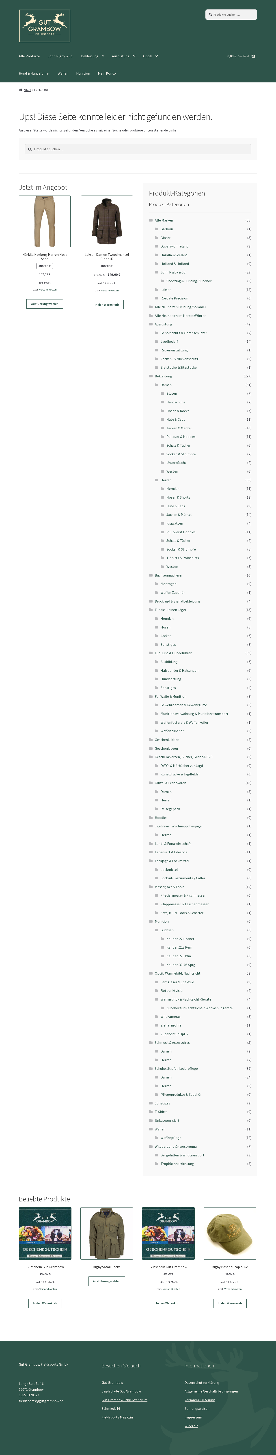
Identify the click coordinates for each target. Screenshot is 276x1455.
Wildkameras (171, 1016)
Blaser (165, 237)
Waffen (63, 73)
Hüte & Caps (175, 419)
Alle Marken (164, 220)
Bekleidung (89, 56)
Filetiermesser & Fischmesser (183, 895)
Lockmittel (169, 869)
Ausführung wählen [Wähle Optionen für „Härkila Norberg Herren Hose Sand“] (44, 304)
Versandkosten (48, 289)
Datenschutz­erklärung (202, 1382)
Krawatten (174, 523)
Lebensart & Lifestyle (171, 852)
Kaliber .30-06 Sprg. (181, 964)
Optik (147, 56)
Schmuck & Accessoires (172, 1042)
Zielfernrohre (171, 1025)
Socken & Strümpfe (181, 454)
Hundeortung (171, 679)
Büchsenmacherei (168, 575)
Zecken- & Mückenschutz (179, 359)
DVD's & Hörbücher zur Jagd (182, 765)
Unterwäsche (176, 462)
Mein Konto (107, 73)
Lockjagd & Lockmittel (172, 861)
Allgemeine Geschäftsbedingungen (211, 1391)
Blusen (171, 393)
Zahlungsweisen (197, 1408)
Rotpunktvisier (172, 990)
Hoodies (161, 817)
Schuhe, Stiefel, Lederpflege (176, 1068)
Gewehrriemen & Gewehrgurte (184, 705)
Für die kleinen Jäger (170, 609)
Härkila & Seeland (174, 255)
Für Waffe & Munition (170, 696)
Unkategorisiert (167, 1120)
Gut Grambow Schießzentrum (124, 1400)
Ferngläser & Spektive (177, 982)
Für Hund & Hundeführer (173, 653)
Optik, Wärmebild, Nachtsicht (178, 973)
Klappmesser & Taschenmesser (185, 904)
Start (27, 90)
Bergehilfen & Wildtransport (183, 1155)
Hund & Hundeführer (34, 73)
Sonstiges (168, 644)
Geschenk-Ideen (167, 739)
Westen (172, 471)
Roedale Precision (174, 298)
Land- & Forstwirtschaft (173, 843)
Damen (166, 385)
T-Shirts (161, 1111)
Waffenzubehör (172, 731)
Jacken (166, 635)
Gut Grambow (112, 1382)
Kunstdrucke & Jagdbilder (180, 774)
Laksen (166, 289)
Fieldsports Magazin (117, 1417)
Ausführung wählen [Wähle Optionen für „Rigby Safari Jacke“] (106, 1281)
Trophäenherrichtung (177, 1163)
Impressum (193, 1417)
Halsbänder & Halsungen (179, 670)
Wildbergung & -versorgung (176, 1146)
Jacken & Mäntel (179, 428)
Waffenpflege (171, 1137)
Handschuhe (175, 402)
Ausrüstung (120, 56)
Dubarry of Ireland (174, 246)
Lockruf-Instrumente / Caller (183, 878)
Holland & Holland (175, 263)
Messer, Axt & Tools (169, 887)
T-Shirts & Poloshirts (182, 557)
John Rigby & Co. (60, 56)
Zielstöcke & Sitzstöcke (179, 367)
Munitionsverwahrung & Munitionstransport (195, 713)
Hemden (172, 488)
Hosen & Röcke (177, 411)
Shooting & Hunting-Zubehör (188, 281)
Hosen (165, 627)
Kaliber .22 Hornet (180, 938)
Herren (166, 480)
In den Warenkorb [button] (107, 305)
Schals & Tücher (178, 445)
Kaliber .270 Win (178, 956)
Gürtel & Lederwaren (170, 783)
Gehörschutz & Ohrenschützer (184, 333)
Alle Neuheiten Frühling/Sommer (180, 307)
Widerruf (191, 1426)
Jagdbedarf (169, 341)
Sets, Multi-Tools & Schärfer (182, 912)
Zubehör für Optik (174, 1034)
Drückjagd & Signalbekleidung (177, 601)
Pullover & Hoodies (181, 436)
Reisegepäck (170, 809)
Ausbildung (169, 661)
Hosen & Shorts (178, 497)
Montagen (169, 583)
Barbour (167, 229)
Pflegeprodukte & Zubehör (181, 1094)
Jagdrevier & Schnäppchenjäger (179, 826)
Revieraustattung (174, 350)
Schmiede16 (111, 1408)
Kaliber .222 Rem (179, 947)
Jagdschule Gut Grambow (121, 1391)
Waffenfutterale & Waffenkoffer (184, 722)
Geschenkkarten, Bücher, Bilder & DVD (184, 757)
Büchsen (167, 930)
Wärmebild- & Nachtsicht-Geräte (186, 999)
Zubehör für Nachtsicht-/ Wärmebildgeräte (199, 1008)
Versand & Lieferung (200, 1400)
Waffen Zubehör (173, 592)
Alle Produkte (29, 56)
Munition (83, 73)
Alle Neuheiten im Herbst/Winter (180, 315)
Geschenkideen (166, 748)
